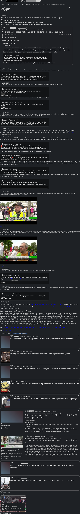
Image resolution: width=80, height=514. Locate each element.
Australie (8, 454)
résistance (5, 423)
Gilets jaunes (14, 34)
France (5, 36)
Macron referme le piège (11, 20)
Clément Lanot (5, 181)
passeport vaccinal (7, 451)
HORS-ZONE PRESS (6, 155)
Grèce (12, 454)
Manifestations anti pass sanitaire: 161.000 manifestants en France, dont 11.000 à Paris (42, 480)
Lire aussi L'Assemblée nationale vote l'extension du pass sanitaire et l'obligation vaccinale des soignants (34, 327)
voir (3, 94)
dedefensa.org (40, 435)
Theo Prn (4, 74)
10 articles (13, 28)
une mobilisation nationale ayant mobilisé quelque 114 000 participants (55, 307)
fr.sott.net (22, 380)
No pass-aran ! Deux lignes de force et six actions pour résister (23, 22)
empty (1, 226)
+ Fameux (43, 4)
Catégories (28, 4)
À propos (62, 4)
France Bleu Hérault (6, 294)
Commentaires (55, 4)
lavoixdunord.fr (15, 280)
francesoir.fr (24, 395)
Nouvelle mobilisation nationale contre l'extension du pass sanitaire (32, 32)
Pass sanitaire (7, 34)
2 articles (32, 410)
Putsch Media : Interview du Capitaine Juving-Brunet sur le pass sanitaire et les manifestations (44, 383)
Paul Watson (6, 457)
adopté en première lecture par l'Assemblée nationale (47, 304)
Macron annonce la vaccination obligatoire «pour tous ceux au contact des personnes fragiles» (33, 18)
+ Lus (38, 4)
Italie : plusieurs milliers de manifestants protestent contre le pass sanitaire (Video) (40, 354)
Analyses (10, 4)
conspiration (9, 449)
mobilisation (6, 37)
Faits (6, 4)
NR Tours (4, 120)
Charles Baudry (5, 144)
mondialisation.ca (46, 410)
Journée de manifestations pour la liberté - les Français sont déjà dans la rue (27, 24)
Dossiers (34, 4)
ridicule (14, 449)
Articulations (17, 4)
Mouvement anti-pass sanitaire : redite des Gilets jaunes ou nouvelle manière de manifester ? (44, 368)
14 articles (16, 336)
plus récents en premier (20, 333)
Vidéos (49, 4)
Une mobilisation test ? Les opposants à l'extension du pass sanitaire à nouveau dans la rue (43, 339)
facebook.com (6, 134)
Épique (23, 4)
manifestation (13, 37)
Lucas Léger (4, 169)
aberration (5, 448)
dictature (3, 449)
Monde (3, 15)
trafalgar (18, 448)
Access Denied (16, 279)
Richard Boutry (6, 424)
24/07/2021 (17, 55)
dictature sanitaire (16, 451)
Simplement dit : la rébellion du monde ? (43, 439)
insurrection (18, 456)
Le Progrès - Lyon (6, 89)
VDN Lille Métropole (6, 275)
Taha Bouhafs (8, 55)
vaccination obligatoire (16, 452)
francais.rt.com (22, 28)
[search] (12, 1)
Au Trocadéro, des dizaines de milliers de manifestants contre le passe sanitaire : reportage (43, 398)
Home (2, 4)
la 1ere (71, 132)
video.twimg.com (6, 95)
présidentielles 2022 (6, 452)
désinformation (11, 448)
